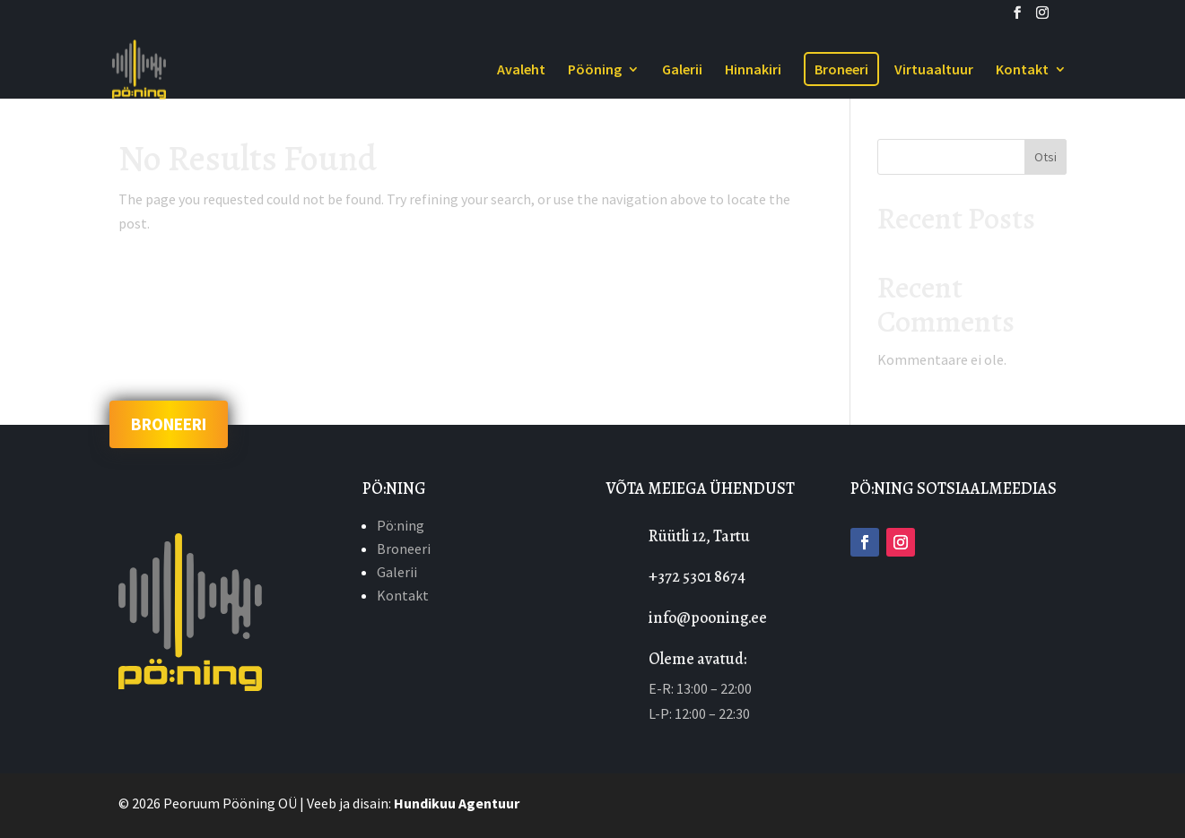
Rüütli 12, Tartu (699, 536)
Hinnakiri (753, 70)
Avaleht (521, 70)
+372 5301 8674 (697, 576)
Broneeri (841, 69)
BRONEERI (168, 424)
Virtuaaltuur (933, 70)
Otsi (1045, 157)
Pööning (595, 70)
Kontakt (1022, 70)
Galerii (682, 70)
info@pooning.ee (708, 617)
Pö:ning (400, 525)
